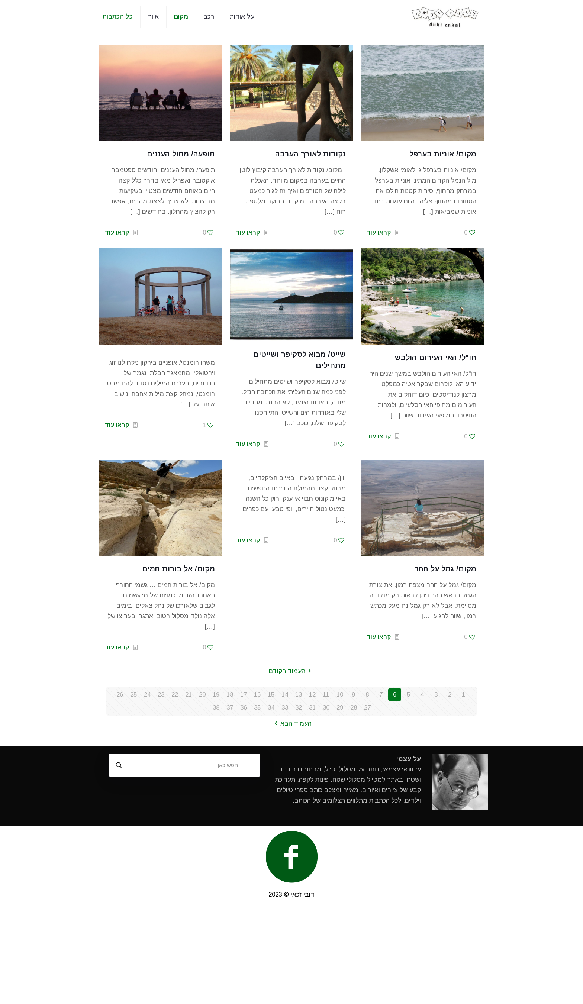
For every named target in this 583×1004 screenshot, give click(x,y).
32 (298, 707)
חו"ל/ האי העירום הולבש (435, 358)
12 (312, 694)
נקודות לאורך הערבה (310, 154)
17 (243, 694)
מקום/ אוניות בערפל (442, 154)
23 (161, 694)
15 (271, 694)
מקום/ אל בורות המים (178, 569)
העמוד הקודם (291, 671)
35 (257, 707)
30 (326, 707)
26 (119, 694)
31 (312, 707)
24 (147, 694)
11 (326, 694)
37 (229, 707)
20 (202, 694)
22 (174, 694)
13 (298, 694)
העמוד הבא (291, 723)
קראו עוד (379, 232)
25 (133, 694)
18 (229, 694)
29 (339, 707)
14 (284, 694)
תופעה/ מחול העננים (180, 154)
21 (188, 694)
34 (271, 707)
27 (367, 707)
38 (216, 707)
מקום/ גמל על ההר (445, 569)
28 (353, 707)
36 (243, 707)
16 (257, 694)
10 (339, 694)
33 (284, 707)
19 (216, 694)
